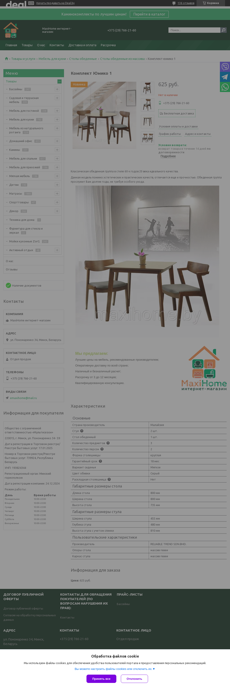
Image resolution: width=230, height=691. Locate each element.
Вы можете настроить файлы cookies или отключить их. (113, 669)
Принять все (101, 678)
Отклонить (134, 678)
